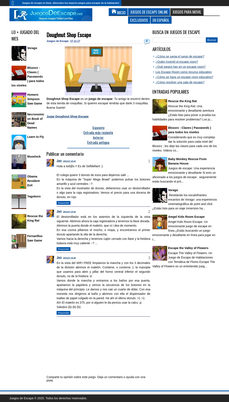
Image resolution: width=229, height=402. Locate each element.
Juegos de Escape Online (149, 12)
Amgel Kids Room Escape (186, 216)
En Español (161, 20)
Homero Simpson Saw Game (34, 99)
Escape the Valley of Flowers (188, 248)
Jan (59, 160)
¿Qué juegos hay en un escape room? (181, 66)
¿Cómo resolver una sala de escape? (180, 82)
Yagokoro (34, 196)
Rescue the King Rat (182, 101)
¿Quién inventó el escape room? (177, 61)
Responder (63, 203)
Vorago (32, 48)
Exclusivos (139, 20)
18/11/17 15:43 (69, 161)
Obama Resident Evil (33, 181)
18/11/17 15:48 (69, 258)
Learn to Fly (35, 136)
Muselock (34, 156)
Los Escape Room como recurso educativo (184, 72)
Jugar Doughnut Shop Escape (67, 116)
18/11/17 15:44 (69, 212)
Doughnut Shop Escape (68, 35)
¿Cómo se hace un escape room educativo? (184, 77)
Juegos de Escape (57, 41)
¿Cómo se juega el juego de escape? (180, 56)
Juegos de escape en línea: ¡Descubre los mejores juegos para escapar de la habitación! (70, 3)
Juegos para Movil (186, 12)
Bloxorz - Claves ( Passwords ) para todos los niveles (28, 76)
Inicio (14, 3)
